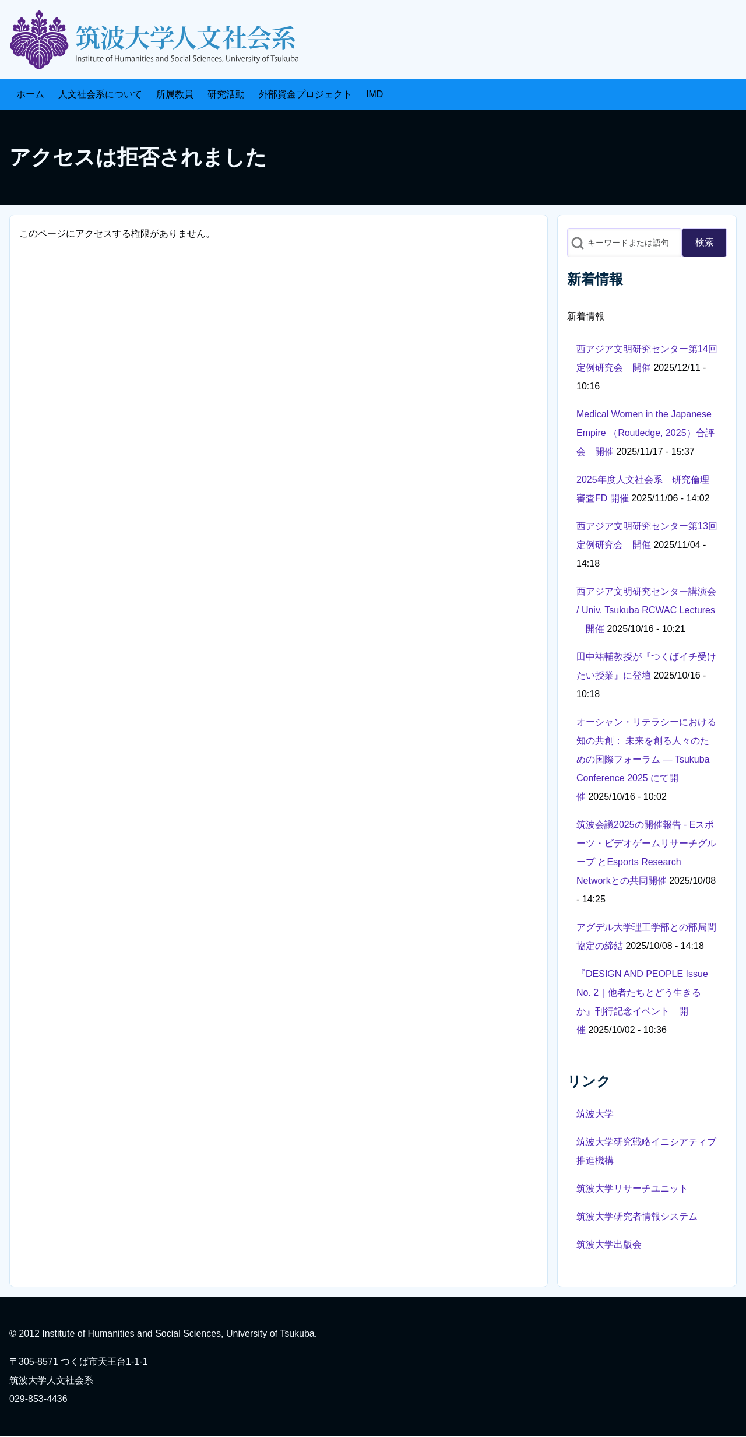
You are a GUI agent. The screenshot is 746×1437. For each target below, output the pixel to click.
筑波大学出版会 (609, 1244)
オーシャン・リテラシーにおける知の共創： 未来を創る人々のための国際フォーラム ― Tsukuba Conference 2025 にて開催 (646, 759)
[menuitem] (30, 94)
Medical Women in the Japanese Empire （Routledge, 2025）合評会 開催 (645, 432)
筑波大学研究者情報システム (637, 1216)
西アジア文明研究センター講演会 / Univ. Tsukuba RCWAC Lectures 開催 (646, 610)
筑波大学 (595, 1114)
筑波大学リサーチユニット (632, 1188)
